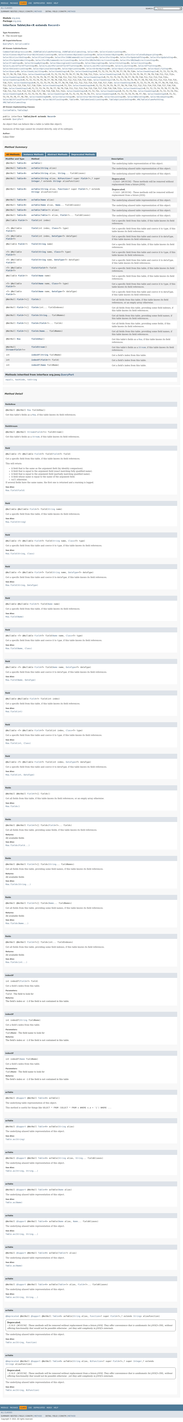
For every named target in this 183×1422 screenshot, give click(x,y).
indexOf (35, 355)
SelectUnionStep (113, 97)
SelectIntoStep (117, 63)
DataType (56, 236)
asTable (35, 163)
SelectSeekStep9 (157, 94)
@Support (21, 1098)
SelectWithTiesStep (53, 99)
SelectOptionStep (71, 69)
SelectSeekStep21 (18, 88)
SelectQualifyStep (158, 69)
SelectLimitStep (124, 66)
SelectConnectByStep (108, 54)
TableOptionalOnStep (120, 99)
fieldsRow (36, 339)
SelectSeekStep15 (93, 77)
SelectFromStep (11, 63)
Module (4, 3)
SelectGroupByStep (35, 63)
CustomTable (9, 110)
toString (32, 379)
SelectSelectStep (62, 97)
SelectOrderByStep (96, 69)
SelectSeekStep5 (147, 91)
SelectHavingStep (94, 63)
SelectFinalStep (41, 57)
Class (55, 228)
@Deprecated (12, 1316)
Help (56, 3)
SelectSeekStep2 (52, 85)
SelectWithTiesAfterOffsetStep (20, 99)
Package (14, 3)
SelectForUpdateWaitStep (17, 60)
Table (72, 99)
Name (43, 200)
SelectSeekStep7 (56, 94)
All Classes (6, 8)
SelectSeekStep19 (123, 83)
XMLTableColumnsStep (14, 102)
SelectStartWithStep (88, 97)
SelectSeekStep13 (109, 74)
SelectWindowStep (160, 97)
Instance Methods (33, 154)
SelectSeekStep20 (82, 85)
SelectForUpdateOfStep (132, 57)
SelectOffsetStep (147, 66)
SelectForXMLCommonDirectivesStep (54, 60)
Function (62, 189)
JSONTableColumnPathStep (47, 52)
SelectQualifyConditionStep (127, 69)
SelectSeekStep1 (58, 71)
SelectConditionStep (111, 52)
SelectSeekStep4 (110, 91)
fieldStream (38, 347)
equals (9, 379)
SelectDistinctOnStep (15, 57)
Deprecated (39, 3)
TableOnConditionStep (92, 99)
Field (84, 178)
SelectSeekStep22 (133, 88)
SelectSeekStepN (38, 97)
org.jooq (16, 18)
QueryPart (8, 44)
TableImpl (22, 110)
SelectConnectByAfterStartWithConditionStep (28, 54)
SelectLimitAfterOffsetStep (18, 66)
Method (38, 11)
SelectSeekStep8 (105, 94)
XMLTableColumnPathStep (150, 99)
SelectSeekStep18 (23, 83)
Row (18, 339)
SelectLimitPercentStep (97, 66)
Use (30, 3)
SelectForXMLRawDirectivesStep (137, 60)
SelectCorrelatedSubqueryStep (142, 54)
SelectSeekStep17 (103, 80)
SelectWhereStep (136, 97)
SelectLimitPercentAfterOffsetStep (59, 66)
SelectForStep (107, 57)
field (34, 220)
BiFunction (64, 178)
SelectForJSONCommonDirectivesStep (75, 57)
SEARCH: (149, 9)
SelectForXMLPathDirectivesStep (97, 60)
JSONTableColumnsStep (74, 52)
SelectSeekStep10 (85, 71)
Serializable (22, 44)
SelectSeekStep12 (37, 74)
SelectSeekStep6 (12, 94)
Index (49, 3)
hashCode (20, 379)
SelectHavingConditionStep (65, 63)
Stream (9, 350)
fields (35, 299)
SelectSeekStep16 (12, 80)
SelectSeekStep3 (76, 91)
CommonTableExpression (15, 52)
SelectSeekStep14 (12, 77)
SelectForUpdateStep (161, 57)
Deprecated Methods (83, 154)
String (44, 168)
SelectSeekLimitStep (32, 71)
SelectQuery (9, 71)
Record (53, 25)
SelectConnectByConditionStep (75, 54)
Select (91, 52)
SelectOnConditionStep (15, 69)
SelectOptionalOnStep (45, 69)
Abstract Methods (57, 154)
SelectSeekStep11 (146, 71)
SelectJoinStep (139, 63)
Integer (35, 181)
